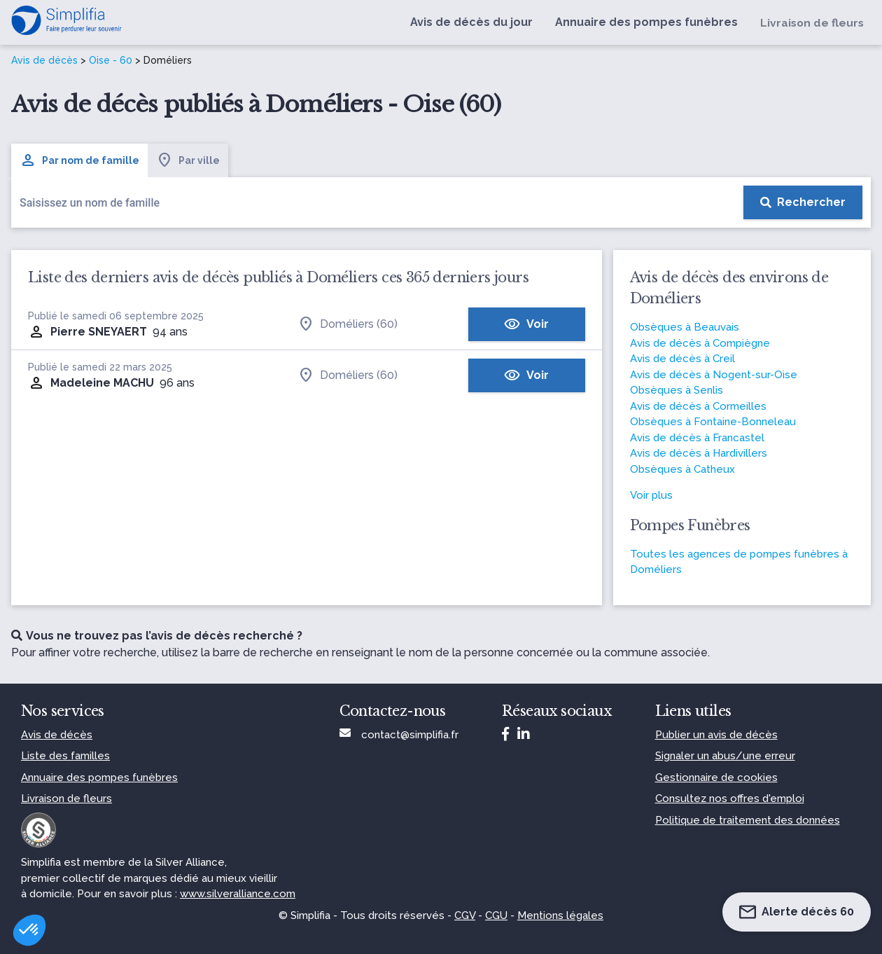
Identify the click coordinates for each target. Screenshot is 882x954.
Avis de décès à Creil (682, 358)
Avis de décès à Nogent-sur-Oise (713, 374)
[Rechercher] (802, 202)
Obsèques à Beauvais (684, 327)
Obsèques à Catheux (682, 469)
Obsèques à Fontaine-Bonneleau (713, 421)
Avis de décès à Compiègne (700, 343)
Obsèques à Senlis (676, 390)
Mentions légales (560, 915)
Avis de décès (44, 60)
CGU (496, 915)
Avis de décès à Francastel (697, 437)
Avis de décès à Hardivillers (698, 453)
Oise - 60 (110, 60)
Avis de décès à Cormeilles (698, 406)
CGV (464, 915)
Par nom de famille (79, 160)
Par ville (188, 160)
